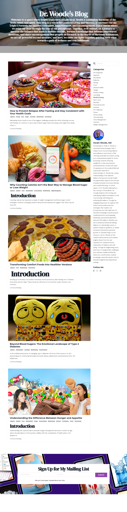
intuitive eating (38, 195)
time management (99, 120)
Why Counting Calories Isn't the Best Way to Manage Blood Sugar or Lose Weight (46, 190)
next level (97, 100)
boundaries (97, 78)
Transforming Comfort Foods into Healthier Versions (46, 272)
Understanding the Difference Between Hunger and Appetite (43, 432)
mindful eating (40, 119)
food (22, 119)
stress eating (48, 119)
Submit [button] (101, 492)
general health (29, 195)
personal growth (43, 362)
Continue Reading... (16, 131)
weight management (56, 195)
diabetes (18, 195)
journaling (32, 119)
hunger (27, 119)
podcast (96, 108)
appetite (12, 119)
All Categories (98, 73)
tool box (96, 123)
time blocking (98, 118)
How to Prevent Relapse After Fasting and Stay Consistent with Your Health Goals (49, 113)
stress (71, 438)
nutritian (58, 438)
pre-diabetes (65, 438)
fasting (18, 119)
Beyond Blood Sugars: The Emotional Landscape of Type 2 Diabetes (40, 356)
